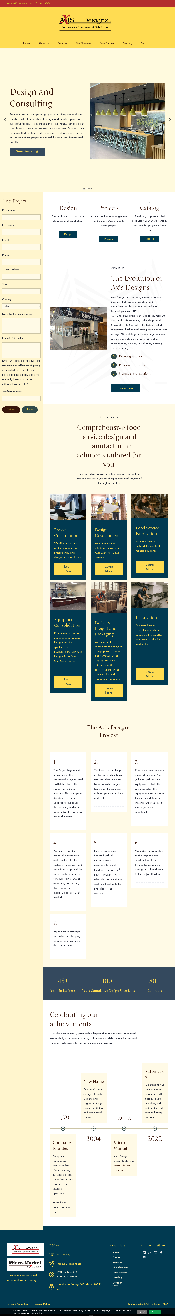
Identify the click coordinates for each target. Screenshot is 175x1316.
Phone (5, 255)
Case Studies (120, 1272)
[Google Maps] (161, 1253)
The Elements (120, 1267)
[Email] (150, 1253)
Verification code (12, 391)
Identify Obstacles (12, 338)
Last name (8, 225)
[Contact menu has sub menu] (146, 43)
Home (116, 1252)
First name (8, 210)
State (5, 284)
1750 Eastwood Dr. (67, 1272)
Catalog (117, 1277)
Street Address (10, 269)
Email (5, 240)
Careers (115, 1286)
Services (117, 1262)
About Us (118, 1257)
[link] (127, 85)
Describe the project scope (17, 314)
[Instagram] (155, 1253)
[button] (5, 119)
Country (6, 299)
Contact (117, 1282)
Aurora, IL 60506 (67, 1276)
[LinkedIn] (144, 1253)
